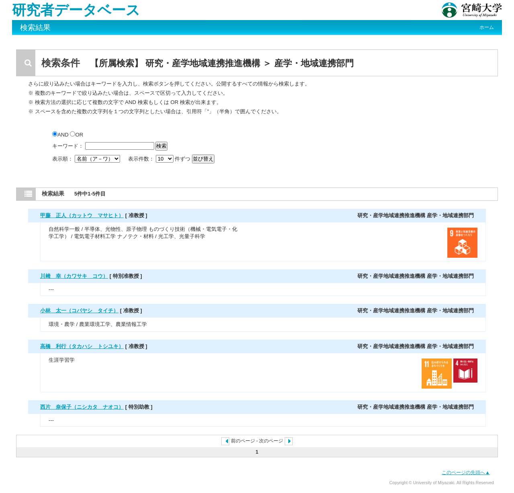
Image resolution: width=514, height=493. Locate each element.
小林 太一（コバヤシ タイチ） (79, 311)
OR (76, 135)
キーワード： (68, 146)
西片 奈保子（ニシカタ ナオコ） (82, 407)
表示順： (86, 159)
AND (61, 135)
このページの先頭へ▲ (466, 472)
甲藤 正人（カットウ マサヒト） (82, 215)
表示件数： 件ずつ (160, 159)
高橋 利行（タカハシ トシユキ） (82, 346)
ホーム (486, 27)
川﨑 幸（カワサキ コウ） (74, 276)
